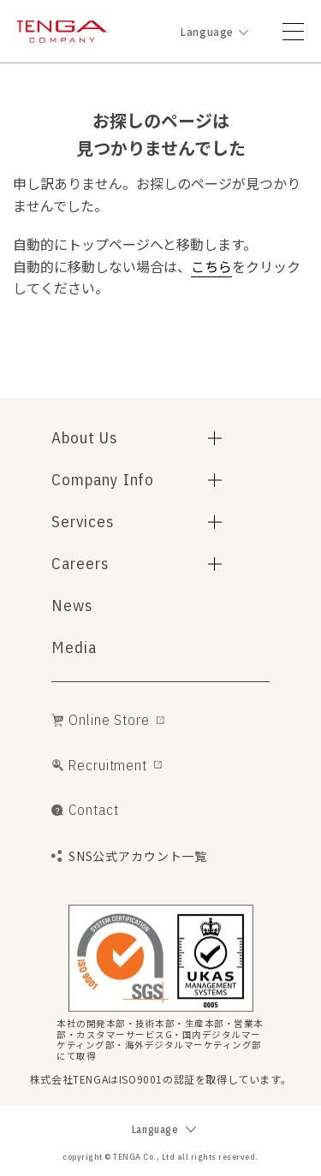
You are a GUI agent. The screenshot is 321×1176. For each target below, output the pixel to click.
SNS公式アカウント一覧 (137, 856)
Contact (93, 809)
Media (74, 647)
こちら (211, 266)
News (71, 605)
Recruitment (107, 765)
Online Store (108, 720)
